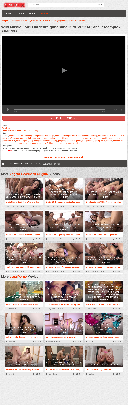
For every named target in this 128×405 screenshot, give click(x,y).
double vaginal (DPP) (24, 141)
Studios (19, 14)
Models (31, 14)
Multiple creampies (27, 136)
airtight (51, 136)
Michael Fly (12, 131)
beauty (58, 138)
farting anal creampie (42, 141)
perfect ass (17, 143)
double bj (97, 138)
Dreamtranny (11, 309)
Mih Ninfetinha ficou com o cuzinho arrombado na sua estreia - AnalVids (23, 329)
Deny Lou (38, 131)
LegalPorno (18, 276)
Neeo (4, 131)
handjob (109, 141)
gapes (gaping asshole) (85, 141)
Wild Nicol (6, 128)
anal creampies (84, 136)
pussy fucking (47, 143)
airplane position (41, 136)
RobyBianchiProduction (54, 309)
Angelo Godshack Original (29, 174)
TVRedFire (10, 341)
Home (8, 14)
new (10, 143)
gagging (54, 141)
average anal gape (20, 138)
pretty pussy (36, 143)
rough (56, 143)
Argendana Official (53, 341)
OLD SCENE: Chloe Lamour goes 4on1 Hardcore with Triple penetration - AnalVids (104, 227)
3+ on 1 (5, 136)
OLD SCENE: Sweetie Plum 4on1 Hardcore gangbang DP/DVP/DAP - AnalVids (24, 227)
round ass (71, 143)
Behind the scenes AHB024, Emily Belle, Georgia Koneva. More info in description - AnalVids (64, 362)
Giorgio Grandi (51, 374)
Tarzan (30, 131)
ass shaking (103, 136)
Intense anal (14, 136)
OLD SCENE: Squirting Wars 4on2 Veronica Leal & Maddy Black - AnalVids (64, 227)
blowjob (65, 138)
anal (57, 136)
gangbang (62, 141)
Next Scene (76, 157)
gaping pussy (100, 141)
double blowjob (108, 138)
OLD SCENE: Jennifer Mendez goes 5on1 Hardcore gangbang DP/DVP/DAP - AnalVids (64, 259)
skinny (78, 143)
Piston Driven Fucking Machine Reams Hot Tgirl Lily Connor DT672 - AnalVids (23, 297)
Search (99, 5)
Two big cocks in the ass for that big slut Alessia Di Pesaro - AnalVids (64, 297)
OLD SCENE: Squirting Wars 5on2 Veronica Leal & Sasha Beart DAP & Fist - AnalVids (104, 259)
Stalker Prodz (91, 309)
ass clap (94, 136)
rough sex (63, 143)
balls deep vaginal (48, 138)
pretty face (27, 143)
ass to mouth (114, 136)
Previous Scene (55, 157)
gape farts (71, 141)
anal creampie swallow (68, 136)
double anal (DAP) (86, 138)
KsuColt (89, 341)
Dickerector (10, 374)
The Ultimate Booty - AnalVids (104, 365)
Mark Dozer (21, 131)
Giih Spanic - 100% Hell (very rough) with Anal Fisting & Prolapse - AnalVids (104, 194)
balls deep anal (34, 138)
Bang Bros (90, 374)
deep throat (73, 138)
